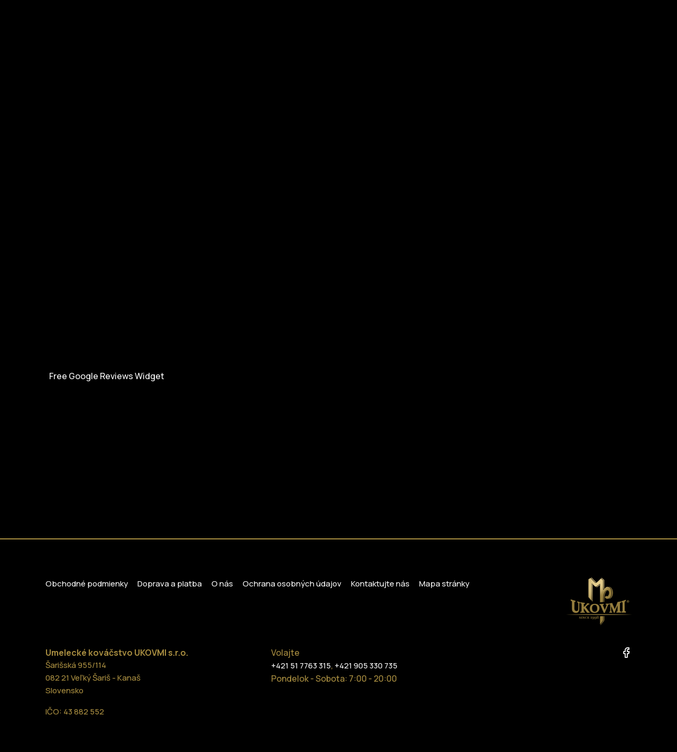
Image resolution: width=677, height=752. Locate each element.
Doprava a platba (169, 583)
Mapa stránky (444, 583)
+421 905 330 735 (366, 665)
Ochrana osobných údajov (292, 583)
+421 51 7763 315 (301, 665)
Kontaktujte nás (380, 583)
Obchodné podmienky (86, 583)
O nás (222, 583)
